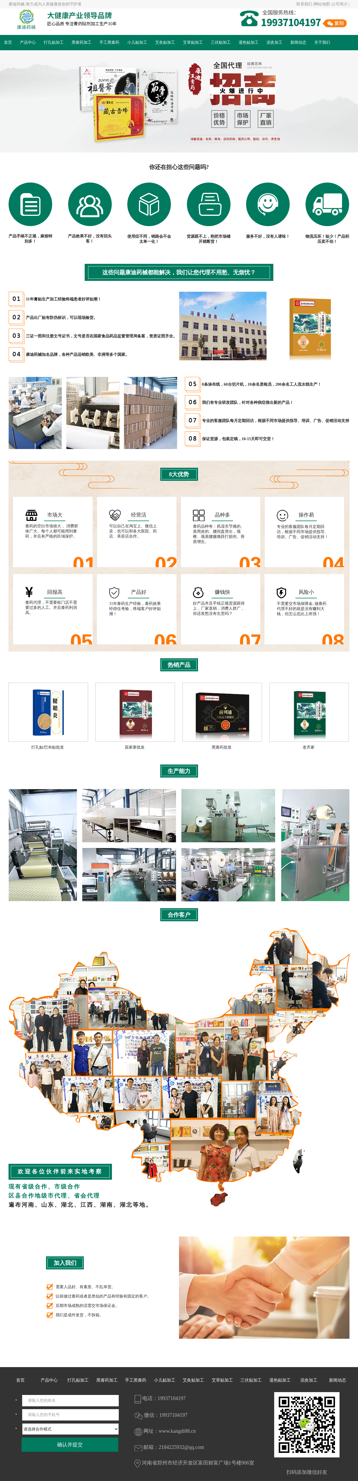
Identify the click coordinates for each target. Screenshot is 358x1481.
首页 (8, 42)
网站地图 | (323, 4)
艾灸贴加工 (165, 42)
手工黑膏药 (109, 42)
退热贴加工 (249, 42)
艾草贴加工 (193, 42)
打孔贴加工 (54, 42)
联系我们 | (305, 4)
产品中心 (28, 42)
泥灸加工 (274, 42)
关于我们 (322, 42)
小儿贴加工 (137, 42)
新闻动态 (298, 42)
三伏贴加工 (221, 42)
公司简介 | (340, 4)
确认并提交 (70, 1444)
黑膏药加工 (81, 42)
